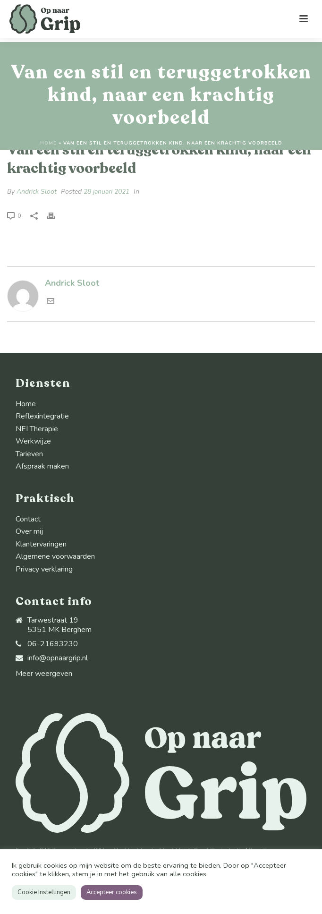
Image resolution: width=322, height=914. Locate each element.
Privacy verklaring (44, 569)
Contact (28, 519)
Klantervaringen (41, 544)
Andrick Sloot (37, 191)
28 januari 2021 (106, 191)
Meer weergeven (44, 673)
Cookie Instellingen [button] (43, 892)
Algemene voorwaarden (55, 556)
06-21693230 (52, 644)
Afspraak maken (42, 466)
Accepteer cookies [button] (111, 892)
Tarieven (29, 454)
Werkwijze (33, 441)
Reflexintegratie (42, 416)
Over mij (29, 531)
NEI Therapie (37, 429)
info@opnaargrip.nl (57, 658)
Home (48, 143)
